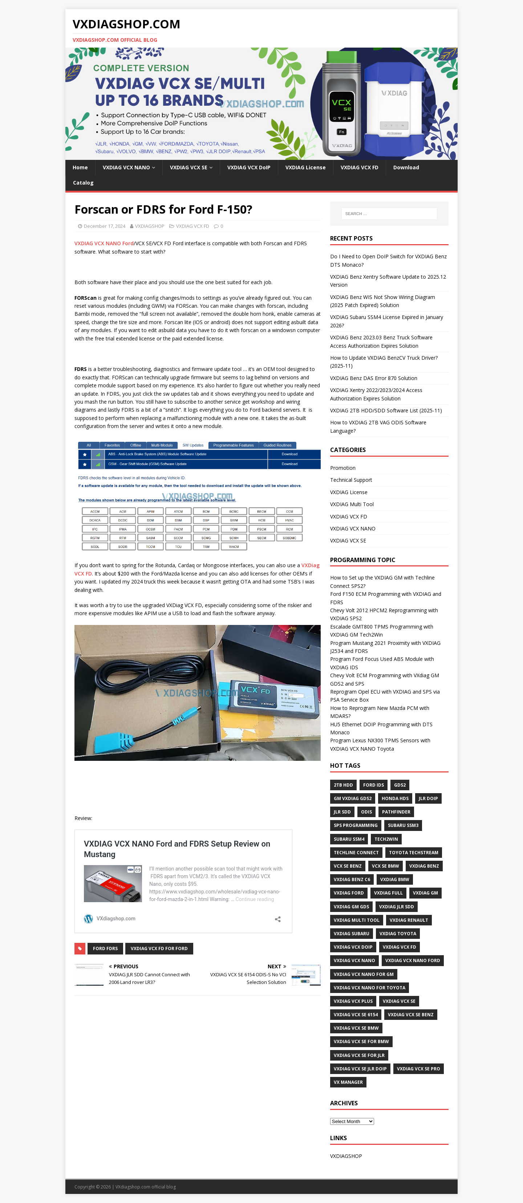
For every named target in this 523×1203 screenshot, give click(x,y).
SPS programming (356, 825)
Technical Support (351, 479)
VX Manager (348, 1082)
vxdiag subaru (351, 933)
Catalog (83, 182)
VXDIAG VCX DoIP (249, 167)
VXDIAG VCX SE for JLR (359, 1055)
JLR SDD (342, 812)
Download (406, 167)
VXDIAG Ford (349, 893)
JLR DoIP (428, 798)
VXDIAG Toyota (398, 933)
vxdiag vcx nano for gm (364, 974)
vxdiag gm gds (351, 907)
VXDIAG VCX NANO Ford (104, 243)
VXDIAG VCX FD (359, 167)
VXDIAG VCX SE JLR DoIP (360, 1069)
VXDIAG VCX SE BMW (356, 1028)
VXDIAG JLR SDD (396, 907)
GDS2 (400, 785)
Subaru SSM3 (403, 825)
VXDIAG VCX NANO (126, 167)
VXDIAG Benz (424, 866)
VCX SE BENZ (348, 866)
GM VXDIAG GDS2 (353, 798)
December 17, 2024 (104, 226)
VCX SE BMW (385, 866)
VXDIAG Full (388, 893)
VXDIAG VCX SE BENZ (411, 1015)
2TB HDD (343, 785)
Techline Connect (356, 852)
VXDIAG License (305, 167)
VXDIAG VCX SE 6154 (356, 1015)
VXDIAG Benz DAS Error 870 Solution (373, 378)
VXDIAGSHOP (150, 226)
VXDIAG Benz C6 (352, 879)
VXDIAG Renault (409, 920)
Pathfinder (396, 812)
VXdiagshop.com (132, 1187)
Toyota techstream (413, 852)
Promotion (343, 467)
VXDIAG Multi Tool (352, 504)
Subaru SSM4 (349, 839)
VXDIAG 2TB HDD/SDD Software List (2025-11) (386, 410)
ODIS (366, 812)
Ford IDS (373, 785)
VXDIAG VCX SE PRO (418, 1069)
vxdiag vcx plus (353, 1001)
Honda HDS (395, 798)
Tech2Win (386, 839)
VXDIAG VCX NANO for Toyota (369, 988)
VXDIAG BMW (394, 879)
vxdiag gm (425, 893)
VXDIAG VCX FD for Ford (159, 948)
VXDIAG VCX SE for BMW (361, 1041)
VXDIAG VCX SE (188, 167)
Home (80, 167)
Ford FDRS (105, 948)
